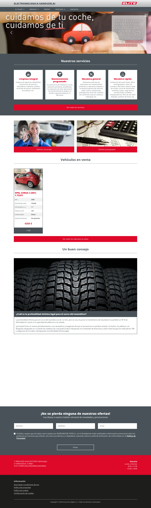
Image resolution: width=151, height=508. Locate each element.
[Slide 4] (78, 50)
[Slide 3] (77, 50)
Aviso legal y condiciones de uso (26, 485)
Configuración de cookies (24, 493)
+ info (28, 230)
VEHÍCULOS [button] (59, 9)
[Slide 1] (73, 50)
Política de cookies (21, 490)
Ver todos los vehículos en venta (75, 239)
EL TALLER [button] (18, 9)
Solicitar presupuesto (106, 149)
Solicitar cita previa (44, 149)
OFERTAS (47, 9)
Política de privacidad (22, 487)
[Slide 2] (75, 50)
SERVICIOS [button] (33, 9)
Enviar (75, 447)
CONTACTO (74, 9)
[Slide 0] (72, 50)
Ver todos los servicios (75, 107)
